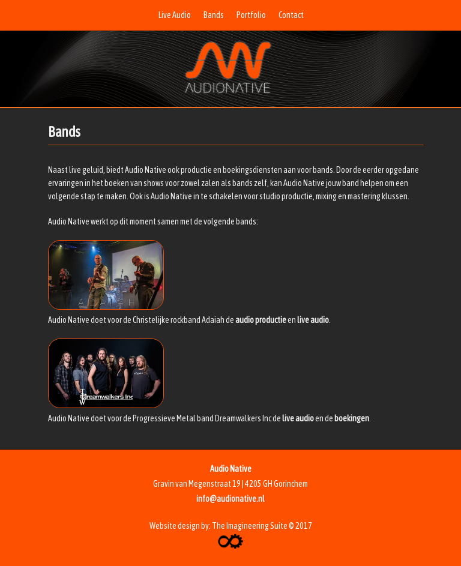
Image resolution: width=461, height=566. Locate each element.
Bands (213, 15)
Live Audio (174, 15)
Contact (291, 15)
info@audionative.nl (230, 499)
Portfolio (251, 15)
